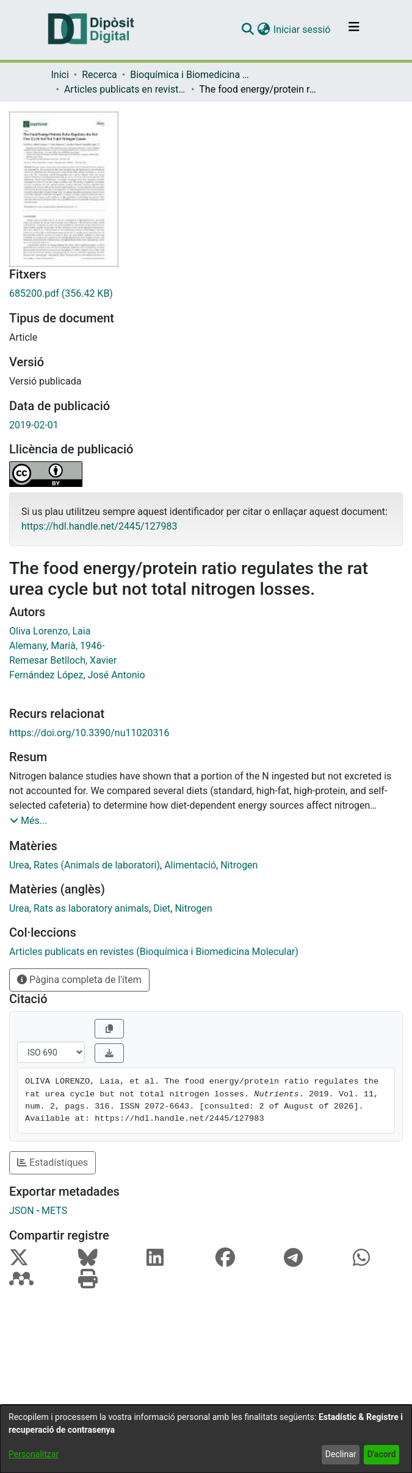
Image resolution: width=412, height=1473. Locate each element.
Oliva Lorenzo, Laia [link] (49, 631)
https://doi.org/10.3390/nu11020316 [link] (89, 733)
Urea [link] (19, 865)
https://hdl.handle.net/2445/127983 (99, 526)
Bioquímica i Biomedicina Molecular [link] (191, 74)
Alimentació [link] (190, 865)
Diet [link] (161, 908)
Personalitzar (34, 1454)
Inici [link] (60, 74)
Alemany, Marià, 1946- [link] (56, 645)
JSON (21, 1210)
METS (54, 1210)
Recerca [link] (99, 74)
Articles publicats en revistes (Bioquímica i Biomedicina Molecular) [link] (125, 89)
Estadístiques (52, 1162)
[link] (206, 293)
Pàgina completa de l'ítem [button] (79, 979)
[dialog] (206, 1439)
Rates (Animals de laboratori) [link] (97, 865)
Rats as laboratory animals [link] (91, 908)
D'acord (381, 1454)
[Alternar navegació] (354, 30)
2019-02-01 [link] (34, 425)
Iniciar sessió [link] (302, 29)
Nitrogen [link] (239, 865)
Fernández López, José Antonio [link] (77, 675)
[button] (248, 30)
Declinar (340, 1454)
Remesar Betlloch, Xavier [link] (63, 660)
